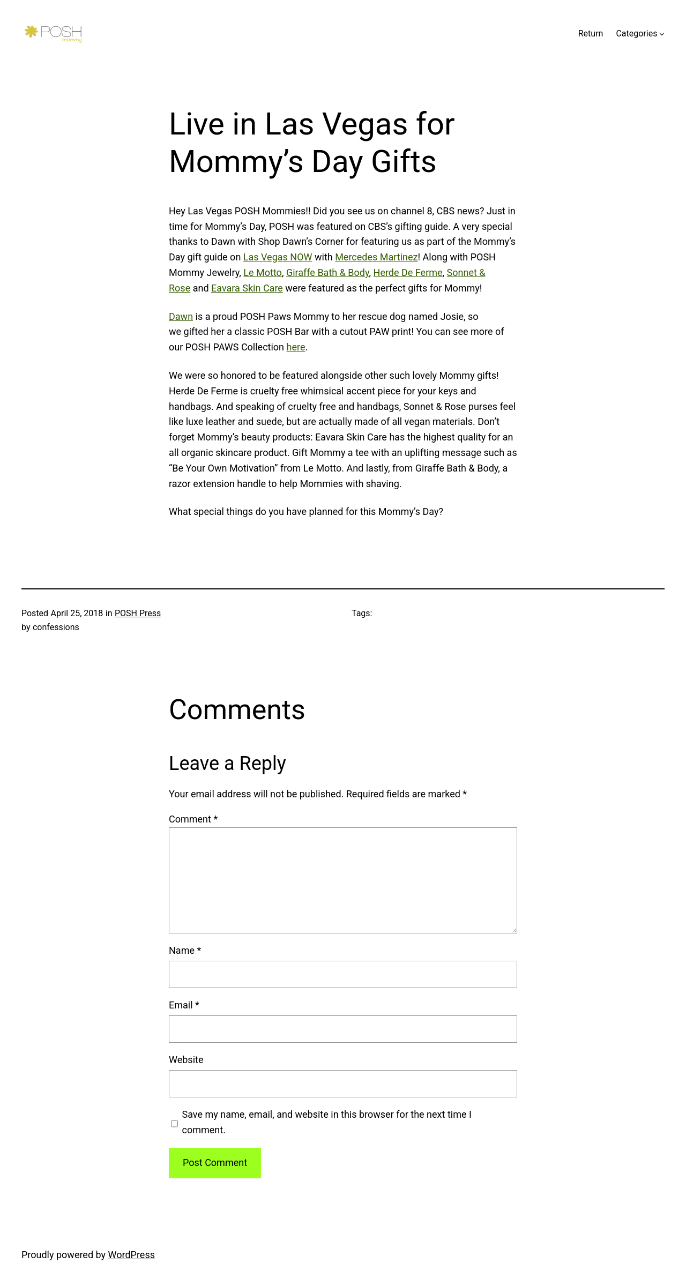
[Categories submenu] (662, 33)
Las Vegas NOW (277, 257)
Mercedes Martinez (376, 257)
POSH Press (138, 613)
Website (186, 1059)
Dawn (181, 316)
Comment (193, 819)
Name (185, 950)
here (296, 347)
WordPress (131, 1254)
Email (184, 1005)
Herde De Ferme (408, 272)
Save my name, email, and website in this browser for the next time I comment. (327, 1122)
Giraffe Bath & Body (327, 272)
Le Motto (262, 272)
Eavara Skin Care (247, 288)
